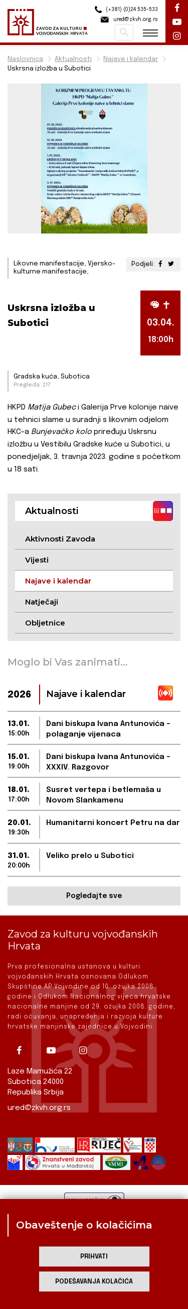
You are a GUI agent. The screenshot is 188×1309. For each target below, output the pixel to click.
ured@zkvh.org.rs (39, 1108)
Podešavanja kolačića (94, 1281)
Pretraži (124, 33)
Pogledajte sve (94, 896)
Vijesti (37, 559)
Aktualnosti (73, 59)
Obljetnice (45, 623)
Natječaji (41, 601)
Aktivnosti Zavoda (60, 539)
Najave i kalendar (130, 59)
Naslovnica (25, 59)
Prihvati (94, 1257)
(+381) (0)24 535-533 (125, 9)
